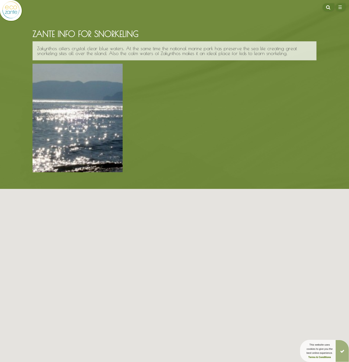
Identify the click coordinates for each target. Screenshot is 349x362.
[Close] (342, 351)
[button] (194, 336)
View (77, 128)
